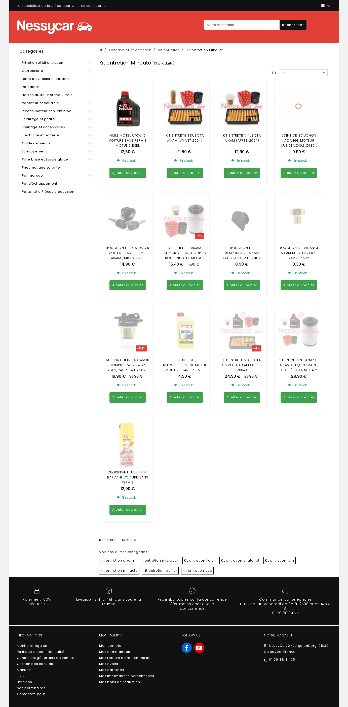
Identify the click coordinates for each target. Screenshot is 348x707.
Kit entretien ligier (199, 423)
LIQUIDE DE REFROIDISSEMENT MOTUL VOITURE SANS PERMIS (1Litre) (185, 276)
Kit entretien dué (197, 433)
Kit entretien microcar (158, 423)
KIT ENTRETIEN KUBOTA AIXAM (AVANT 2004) (185, 138)
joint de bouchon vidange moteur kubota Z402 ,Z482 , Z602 (299, 143)
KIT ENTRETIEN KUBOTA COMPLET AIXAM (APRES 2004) (242, 273)
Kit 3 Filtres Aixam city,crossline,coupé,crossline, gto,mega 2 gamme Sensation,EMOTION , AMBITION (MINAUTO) (185, 215)
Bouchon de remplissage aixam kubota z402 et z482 (242, 207)
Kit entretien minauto (119, 433)
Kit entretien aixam (117, 423)
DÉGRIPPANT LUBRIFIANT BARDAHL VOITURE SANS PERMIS (127, 339)
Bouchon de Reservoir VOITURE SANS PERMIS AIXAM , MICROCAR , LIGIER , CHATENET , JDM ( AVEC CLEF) (127, 212)
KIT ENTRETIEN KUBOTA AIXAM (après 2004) (242, 138)
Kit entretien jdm (279, 423)
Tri (274, 72)
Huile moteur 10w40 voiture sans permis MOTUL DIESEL (127, 140)
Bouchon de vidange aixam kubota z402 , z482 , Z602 (299, 207)
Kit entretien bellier (160, 433)
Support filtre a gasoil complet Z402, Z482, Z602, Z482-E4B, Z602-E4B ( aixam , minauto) (127, 276)
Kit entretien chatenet (240, 423)
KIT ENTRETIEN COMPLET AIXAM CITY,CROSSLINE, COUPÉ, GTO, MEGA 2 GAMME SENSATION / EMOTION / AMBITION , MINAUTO (299, 281)
